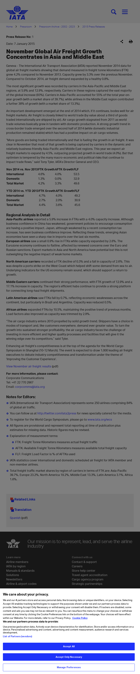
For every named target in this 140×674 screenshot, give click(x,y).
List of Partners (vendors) (17, 638)
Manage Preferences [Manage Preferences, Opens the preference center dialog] (69, 669)
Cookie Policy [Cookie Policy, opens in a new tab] (80, 620)
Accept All (69, 648)
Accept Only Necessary (69, 659)
